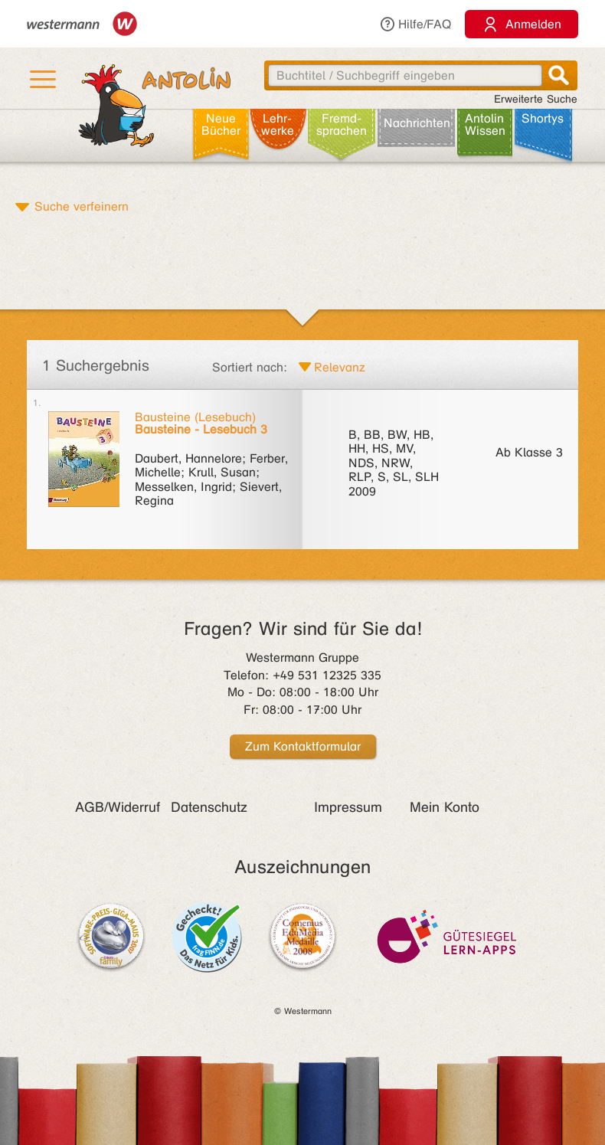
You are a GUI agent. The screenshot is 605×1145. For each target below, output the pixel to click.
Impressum (348, 807)
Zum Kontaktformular (303, 746)
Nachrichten (417, 123)
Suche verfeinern (81, 206)
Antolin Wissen (485, 124)
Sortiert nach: (249, 367)
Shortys (543, 118)
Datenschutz (209, 807)
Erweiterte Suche (535, 99)
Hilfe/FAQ (415, 24)
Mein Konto (444, 807)
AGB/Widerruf (117, 807)
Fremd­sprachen (341, 124)
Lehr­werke (277, 124)
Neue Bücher (220, 124)
